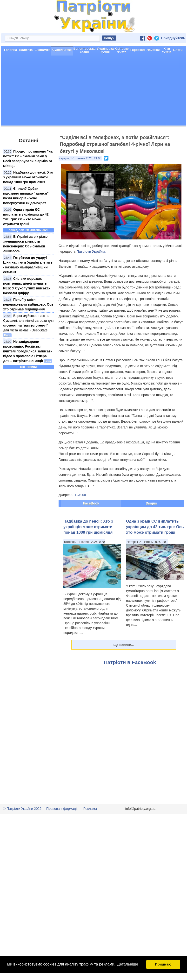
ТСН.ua (80, 495)
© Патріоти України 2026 (22, 809)
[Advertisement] (93, 92)
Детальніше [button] (127, 964)
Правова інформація (62, 809)
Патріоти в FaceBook (130, 662)
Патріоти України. (91, 251)
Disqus (151, 503)
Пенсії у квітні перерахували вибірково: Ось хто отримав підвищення (28, 304)
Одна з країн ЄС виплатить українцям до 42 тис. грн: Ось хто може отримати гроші (155, 527)
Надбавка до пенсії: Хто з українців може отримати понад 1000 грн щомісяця (28, 177)
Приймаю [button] (163, 964)
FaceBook (91, 503)
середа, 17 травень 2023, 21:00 (80, 158)
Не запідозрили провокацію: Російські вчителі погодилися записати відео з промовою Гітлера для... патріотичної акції (28, 351)
